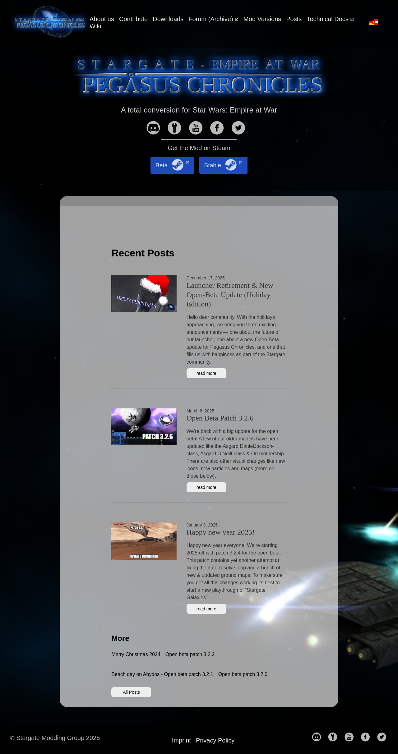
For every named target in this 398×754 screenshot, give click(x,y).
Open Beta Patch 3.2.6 (220, 418)
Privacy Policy (215, 740)
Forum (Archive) (211, 19)
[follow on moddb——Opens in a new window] (177, 128)
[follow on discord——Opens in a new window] (156, 128)
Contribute (133, 19)
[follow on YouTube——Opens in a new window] (198, 128)
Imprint (181, 740)
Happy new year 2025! (221, 532)
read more (206, 373)
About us (102, 19)
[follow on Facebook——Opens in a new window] (219, 128)
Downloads (168, 19)
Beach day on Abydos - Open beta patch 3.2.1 (162, 674)
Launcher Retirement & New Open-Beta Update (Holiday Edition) (230, 294)
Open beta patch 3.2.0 (242, 674)
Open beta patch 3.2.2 (190, 654)
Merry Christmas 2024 (135, 654)
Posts (294, 19)
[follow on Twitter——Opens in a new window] (241, 128)
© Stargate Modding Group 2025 (55, 737)
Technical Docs (328, 19)
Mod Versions (262, 19)
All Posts (131, 692)
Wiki (95, 26)
